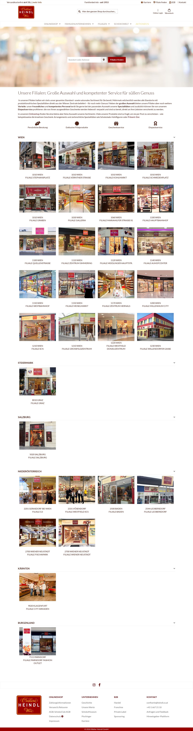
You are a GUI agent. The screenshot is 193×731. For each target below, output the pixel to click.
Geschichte (87, 702)
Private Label (120, 711)
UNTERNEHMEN (90, 697)
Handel (117, 702)
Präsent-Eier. (134, 117)
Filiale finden (161, 2)
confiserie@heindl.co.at (157, 702)
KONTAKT (152, 697)
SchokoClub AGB (62, 711)
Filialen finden (117, 59)
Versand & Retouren (58, 707)
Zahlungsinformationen (60, 702)
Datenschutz (55, 716)
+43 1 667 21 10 (154, 707)
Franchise (118, 707)
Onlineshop (34, 114)
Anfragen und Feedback (157, 711)
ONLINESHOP (56, 697)
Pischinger (86, 716)
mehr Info (37, 2)
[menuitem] (52, 23)
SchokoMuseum (89, 711)
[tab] (96, 138)
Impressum (54, 721)
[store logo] (26, 12)
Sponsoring (119, 716)
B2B (173, 2)
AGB (51, 711)
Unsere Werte (88, 707)
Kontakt (182, 2)
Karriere (147, 2)
